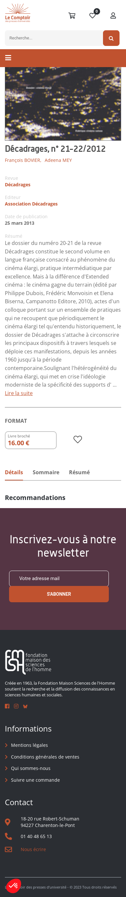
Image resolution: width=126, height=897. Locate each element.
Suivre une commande (35, 780)
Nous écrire (33, 849)
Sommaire (46, 472)
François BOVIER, (23, 160)
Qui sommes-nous (31, 768)
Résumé (79, 472)
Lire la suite (19, 393)
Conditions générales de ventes (45, 757)
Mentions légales (29, 745)
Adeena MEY (58, 160)
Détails (14, 472)
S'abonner (59, 594)
